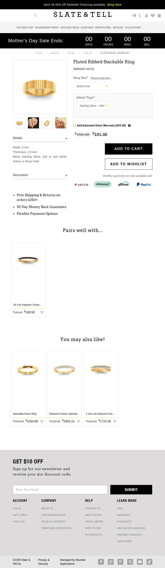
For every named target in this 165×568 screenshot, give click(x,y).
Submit (131, 489)
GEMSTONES (124, 541)
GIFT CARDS (20, 515)
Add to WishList (128, 164)
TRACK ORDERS (94, 521)
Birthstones (103, 27)
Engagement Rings (47, 27)
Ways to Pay (93, 528)
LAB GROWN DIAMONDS (131, 528)
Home (38, 52)
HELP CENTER (93, 515)
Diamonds (87, 27)
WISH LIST (19, 521)
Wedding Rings (69, 27)
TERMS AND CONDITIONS (56, 528)
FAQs (120, 508)
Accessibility (94, 535)
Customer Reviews (53, 515)
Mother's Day (24, 27)
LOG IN (17, 508)
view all (87, 52)
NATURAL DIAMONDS (129, 535)
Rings (71, 52)
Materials (123, 515)
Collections (133, 27)
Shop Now (114, 4)
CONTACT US (92, 508)
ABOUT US (47, 508)
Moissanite (124, 521)
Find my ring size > (101, 78)
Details (17, 138)
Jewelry (118, 27)
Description (20, 175)
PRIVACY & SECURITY (53, 521)
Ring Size (92, 78)
